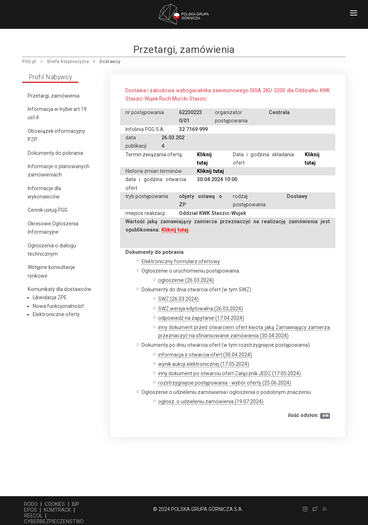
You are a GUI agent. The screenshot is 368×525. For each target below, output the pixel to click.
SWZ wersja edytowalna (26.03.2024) (200, 308)
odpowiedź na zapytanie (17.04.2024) (201, 318)
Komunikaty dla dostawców (59, 289)
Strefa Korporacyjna (68, 61)
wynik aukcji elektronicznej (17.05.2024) (203, 364)
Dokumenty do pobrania (55, 153)
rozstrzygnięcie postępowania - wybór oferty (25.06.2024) (224, 383)
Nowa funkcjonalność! (58, 306)
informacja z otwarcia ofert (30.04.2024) (205, 355)
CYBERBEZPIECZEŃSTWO (54, 521)
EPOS (30, 510)
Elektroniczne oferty (56, 314)
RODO (31, 504)
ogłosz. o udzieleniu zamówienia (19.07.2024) (210, 401)
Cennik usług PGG (48, 210)
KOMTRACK (57, 510)
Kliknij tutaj (210, 171)
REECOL (33, 516)
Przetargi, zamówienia (53, 96)
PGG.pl (29, 61)
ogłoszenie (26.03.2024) (186, 280)
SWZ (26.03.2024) (178, 299)
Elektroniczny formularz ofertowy (181, 261)
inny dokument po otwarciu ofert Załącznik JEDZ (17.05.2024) (229, 373)
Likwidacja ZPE (50, 297)
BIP (75, 504)
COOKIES (55, 504)
